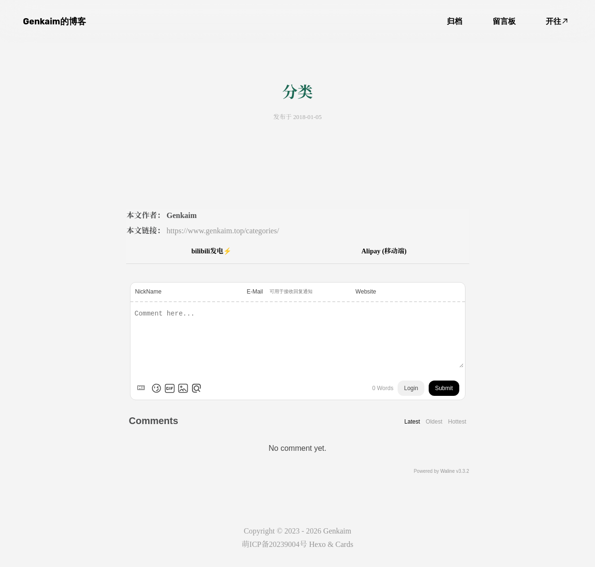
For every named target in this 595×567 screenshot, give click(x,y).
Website (366, 291)
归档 (454, 21)
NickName (148, 291)
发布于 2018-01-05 (297, 117)
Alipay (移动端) (384, 251)
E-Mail (255, 291)
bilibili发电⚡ (211, 251)
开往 (556, 21)
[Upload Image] (183, 388)
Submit (444, 388)
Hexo (317, 544)
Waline (447, 471)
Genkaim (337, 531)
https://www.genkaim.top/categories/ (223, 231)
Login (411, 388)
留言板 (504, 21)
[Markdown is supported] (143, 388)
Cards (344, 544)
